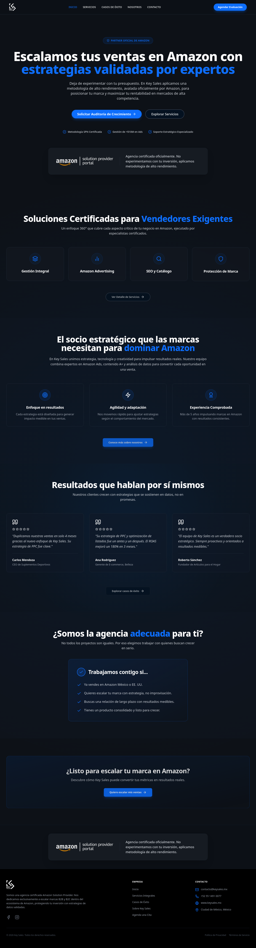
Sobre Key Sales (141, 908)
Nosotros (135, 7)
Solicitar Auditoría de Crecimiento (106, 114)
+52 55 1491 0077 (211, 896)
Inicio (73, 7)
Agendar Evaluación (230, 7)
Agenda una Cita (141, 915)
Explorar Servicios (164, 114)
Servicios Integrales (143, 895)
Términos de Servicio (239, 935)
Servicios (89, 7)
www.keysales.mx (211, 902)
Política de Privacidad (215, 935)
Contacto (154, 7)
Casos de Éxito (112, 7)
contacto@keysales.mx (214, 889)
